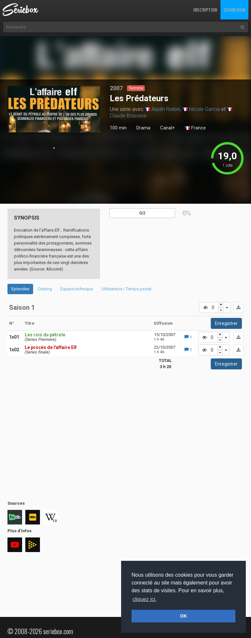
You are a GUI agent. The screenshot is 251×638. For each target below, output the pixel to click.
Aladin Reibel (165, 109)
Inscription (205, 9)
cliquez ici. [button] (144, 599)
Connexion (234, 9)
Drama (143, 128)
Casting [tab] (45, 288)
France (195, 128)
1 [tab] (54, 148)
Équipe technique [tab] (76, 288)
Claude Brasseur (128, 116)
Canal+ (167, 128)
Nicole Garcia (204, 109)
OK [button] (183, 616)
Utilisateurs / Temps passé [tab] (126, 288)
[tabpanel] (53, 109)
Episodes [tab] (20, 288)
